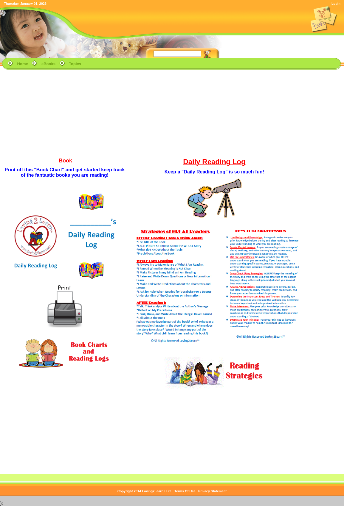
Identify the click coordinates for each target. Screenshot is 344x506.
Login (335, 3)
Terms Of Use (185, 491)
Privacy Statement (212, 491)
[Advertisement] (172, 112)
